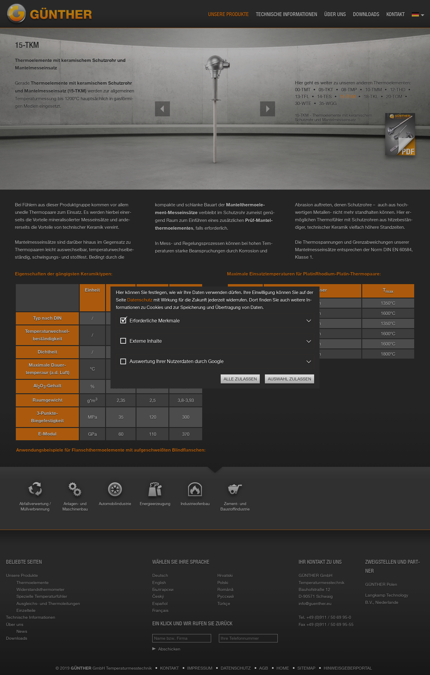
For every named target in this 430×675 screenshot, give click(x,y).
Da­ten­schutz (139, 300)
